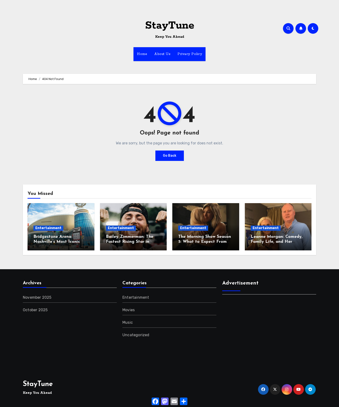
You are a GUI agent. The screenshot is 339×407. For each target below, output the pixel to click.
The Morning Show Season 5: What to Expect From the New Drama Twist (204, 242)
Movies (128, 310)
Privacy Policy (190, 54)
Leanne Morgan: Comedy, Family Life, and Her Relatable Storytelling (277, 242)
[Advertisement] (270, 332)
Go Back (169, 156)
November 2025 (37, 297)
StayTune (169, 25)
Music (127, 322)
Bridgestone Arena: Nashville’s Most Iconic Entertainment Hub (56, 242)
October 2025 (35, 310)
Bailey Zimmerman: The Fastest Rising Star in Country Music (129, 242)
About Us (162, 54)
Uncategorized (135, 335)
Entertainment (48, 228)
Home (142, 54)
